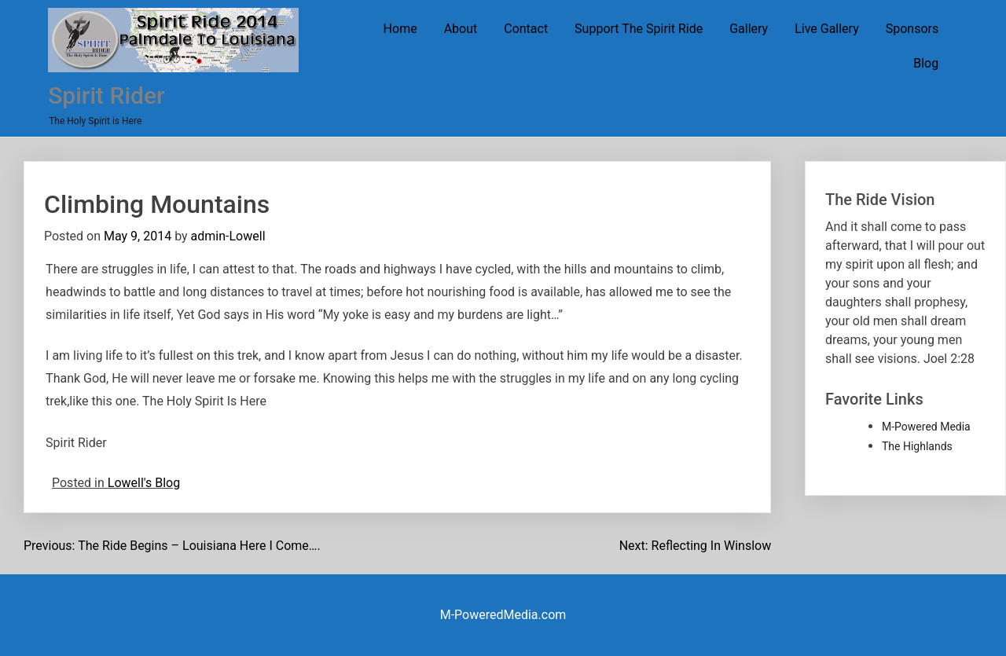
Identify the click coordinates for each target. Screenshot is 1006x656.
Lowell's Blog (144, 482)
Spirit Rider (106, 95)
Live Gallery (827, 28)
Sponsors (912, 28)
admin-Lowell (228, 236)
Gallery (748, 28)
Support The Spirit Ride (639, 28)
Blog (925, 63)
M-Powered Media (926, 426)
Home (400, 28)
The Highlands (917, 446)
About (461, 28)
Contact (526, 28)
